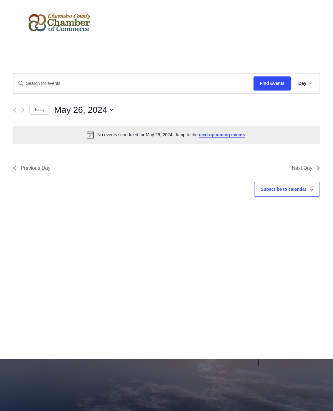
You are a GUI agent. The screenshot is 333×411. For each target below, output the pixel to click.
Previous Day (31, 168)
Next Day (306, 168)
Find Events (272, 83)
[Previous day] (15, 110)
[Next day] (23, 110)
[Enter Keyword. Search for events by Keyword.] (133, 83)
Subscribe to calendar (283, 189)
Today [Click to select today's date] (39, 109)
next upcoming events (222, 134)
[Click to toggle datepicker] (83, 110)
